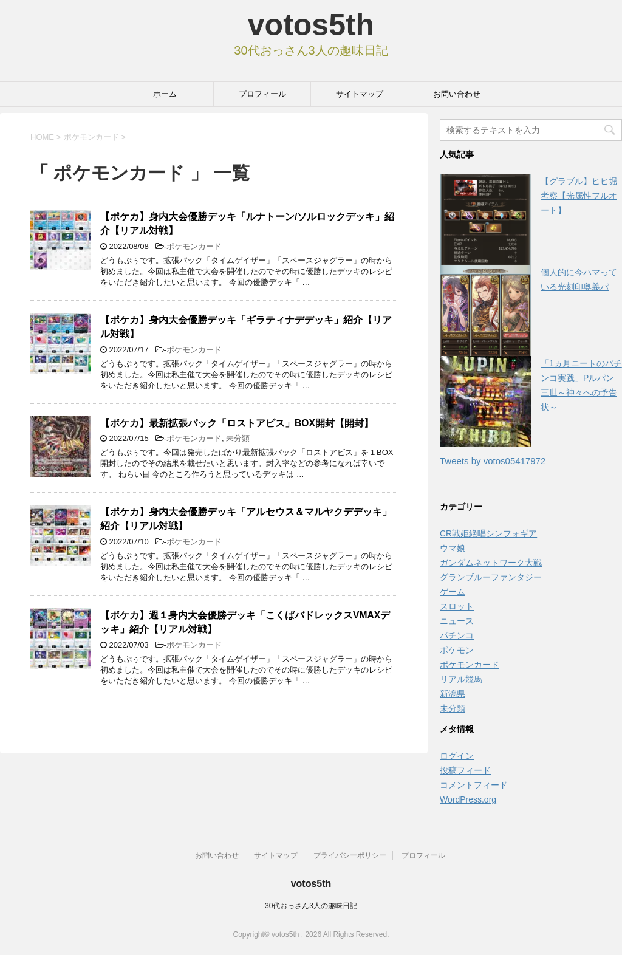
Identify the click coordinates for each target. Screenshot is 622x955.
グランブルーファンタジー (491, 577)
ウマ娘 (452, 548)
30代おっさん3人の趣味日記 (311, 906)
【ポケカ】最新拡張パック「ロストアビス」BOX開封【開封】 (237, 423)
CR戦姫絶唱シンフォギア (488, 533)
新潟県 (452, 694)
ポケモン (457, 650)
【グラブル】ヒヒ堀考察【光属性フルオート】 (579, 195)
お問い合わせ (456, 93)
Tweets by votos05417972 (492, 461)
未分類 (238, 438)
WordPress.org (468, 799)
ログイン (457, 756)
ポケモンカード (194, 246)
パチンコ (457, 635)
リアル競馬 (461, 679)
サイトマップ (359, 93)
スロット (457, 606)
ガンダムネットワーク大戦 (491, 562)
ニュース (457, 621)
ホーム (165, 93)
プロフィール (262, 93)
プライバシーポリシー (349, 855)
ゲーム (452, 592)
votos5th (311, 25)
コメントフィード (474, 785)
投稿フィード (465, 770)
